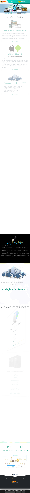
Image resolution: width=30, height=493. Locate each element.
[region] (15, 238)
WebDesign (15, 482)
